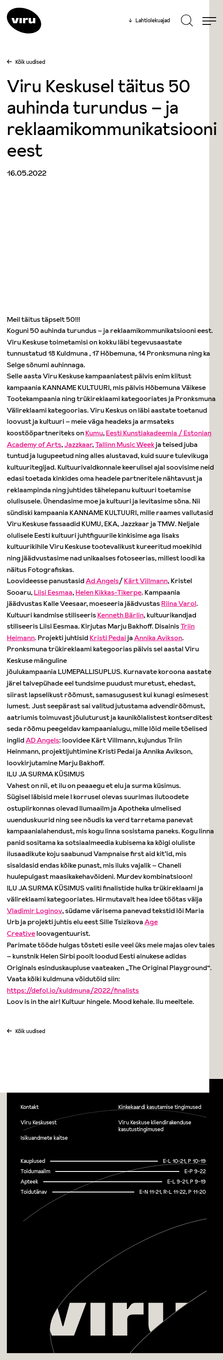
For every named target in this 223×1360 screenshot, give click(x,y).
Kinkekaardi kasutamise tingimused (159, 1107)
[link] (94, 432)
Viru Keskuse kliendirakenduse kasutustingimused (154, 1126)
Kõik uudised (30, 62)
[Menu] (209, 20)
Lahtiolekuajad (149, 20)
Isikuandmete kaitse (44, 1137)
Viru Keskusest (39, 1122)
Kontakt (30, 1107)
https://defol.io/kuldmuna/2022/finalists (73, 990)
